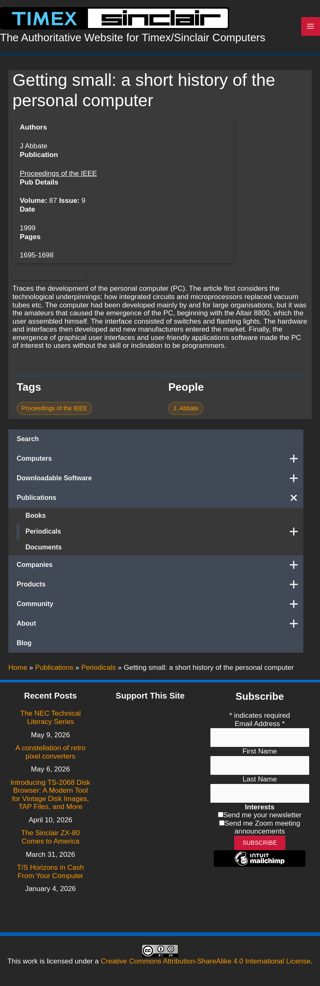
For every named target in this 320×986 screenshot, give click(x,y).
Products (160, 584)
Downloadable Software (160, 478)
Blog (24, 643)
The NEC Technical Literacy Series (50, 717)
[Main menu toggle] (310, 26)
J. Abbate (185, 408)
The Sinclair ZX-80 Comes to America (50, 837)
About (160, 623)
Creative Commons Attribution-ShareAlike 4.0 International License (206, 961)
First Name (259, 751)
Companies (160, 564)
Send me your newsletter (262, 815)
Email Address (260, 724)
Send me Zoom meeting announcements (262, 827)
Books (35, 515)
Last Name (259, 779)
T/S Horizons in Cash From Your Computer (50, 872)
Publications (160, 497)
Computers (160, 458)
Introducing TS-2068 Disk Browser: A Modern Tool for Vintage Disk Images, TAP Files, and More (50, 795)
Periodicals (164, 531)
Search (28, 438)
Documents (43, 547)
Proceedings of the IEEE (58, 173)
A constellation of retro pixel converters (50, 752)
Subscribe (259, 842)
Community (160, 604)
